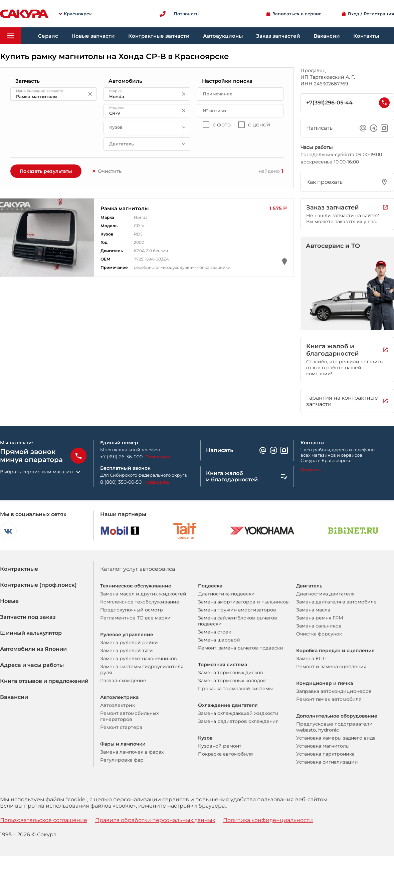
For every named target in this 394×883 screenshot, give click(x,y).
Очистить (106, 171)
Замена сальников (319, 626)
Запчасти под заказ (28, 617)
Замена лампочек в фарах (132, 752)
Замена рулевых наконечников (138, 658)
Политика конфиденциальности (268, 820)
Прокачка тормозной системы (235, 689)
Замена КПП (311, 658)
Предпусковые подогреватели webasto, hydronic (334, 727)
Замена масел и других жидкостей (143, 594)
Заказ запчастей (278, 36)
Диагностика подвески (226, 594)
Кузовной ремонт (219, 746)
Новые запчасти (93, 36)
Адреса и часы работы (32, 665)
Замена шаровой (219, 640)
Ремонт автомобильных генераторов (129, 716)
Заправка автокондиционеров (334, 691)
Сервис (48, 36)
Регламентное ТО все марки (135, 618)
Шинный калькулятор (31, 633)
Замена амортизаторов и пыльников (243, 602)
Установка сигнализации (327, 762)
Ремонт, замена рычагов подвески (240, 648)
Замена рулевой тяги (126, 650)
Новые (9, 601)
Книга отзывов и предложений (44, 681)
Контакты (366, 36)
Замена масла (313, 610)
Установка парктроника (325, 754)
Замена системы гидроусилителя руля (141, 670)
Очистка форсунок (319, 634)
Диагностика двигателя (325, 594)
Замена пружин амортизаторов (237, 610)
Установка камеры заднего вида (336, 738)
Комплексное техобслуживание (139, 602)
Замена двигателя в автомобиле (336, 602)
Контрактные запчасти (159, 36)
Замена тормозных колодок (232, 681)
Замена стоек (214, 632)
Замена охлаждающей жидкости (238, 713)
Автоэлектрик (117, 705)
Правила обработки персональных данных (155, 820)
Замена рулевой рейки (129, 642)
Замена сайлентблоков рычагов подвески (237, 621)
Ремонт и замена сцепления (331, 667)
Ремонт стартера (121, 727)
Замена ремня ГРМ (319, 618)
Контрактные (19, 569)
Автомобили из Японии (33, 649)
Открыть (311, 469)
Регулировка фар (122, 760)
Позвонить (157, 456)
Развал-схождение (123, 681)
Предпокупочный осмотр (131, 610)
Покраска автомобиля (225, 754)
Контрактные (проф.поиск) (38, 585)
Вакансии (327, 36)
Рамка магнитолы (125, 208)
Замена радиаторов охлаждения (238, 721)
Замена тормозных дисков (230, 673)
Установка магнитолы (323, 746)
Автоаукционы (223, 36)
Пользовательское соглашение (43, 820)
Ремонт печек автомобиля (328, 699)
